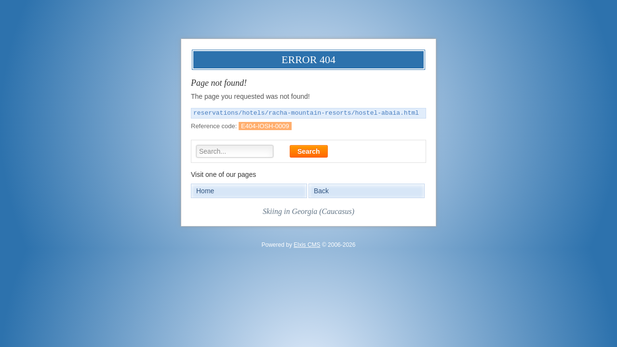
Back (321, 191)
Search (308, 151)
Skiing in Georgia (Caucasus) (308, 211)
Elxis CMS (307, 244)
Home (205, 191)
